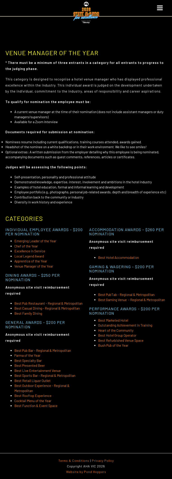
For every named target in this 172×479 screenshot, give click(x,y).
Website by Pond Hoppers (86, 472)
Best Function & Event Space (36, 406)
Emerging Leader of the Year (35, 241)
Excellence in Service (29, 251)
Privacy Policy (103, 460)
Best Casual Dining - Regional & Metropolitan (47, 308)
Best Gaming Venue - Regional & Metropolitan (131, 300)
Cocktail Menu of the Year (32, 401)
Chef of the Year (26, 246)
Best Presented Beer (29, 365)
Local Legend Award (29, 256)
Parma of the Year (27, 355)
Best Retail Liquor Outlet (32, 381)
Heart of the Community (115, 330)
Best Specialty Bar (28, 361)
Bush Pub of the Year (113, 345)
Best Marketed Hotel (113, 320)
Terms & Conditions (73, 460)
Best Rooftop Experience (33, 396)
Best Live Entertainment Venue (37, 371)
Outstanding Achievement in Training (125, 325)
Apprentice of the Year (30, 261)
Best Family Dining (28, 313)
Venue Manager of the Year (33, 266)
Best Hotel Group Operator (117, 335)
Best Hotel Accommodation (118, 257)
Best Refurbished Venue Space (121, 340)
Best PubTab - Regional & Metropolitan (126, 295)
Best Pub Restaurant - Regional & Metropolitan (48, 303)
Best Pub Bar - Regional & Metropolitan (42, 350)
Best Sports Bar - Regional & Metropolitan (44, 375)
